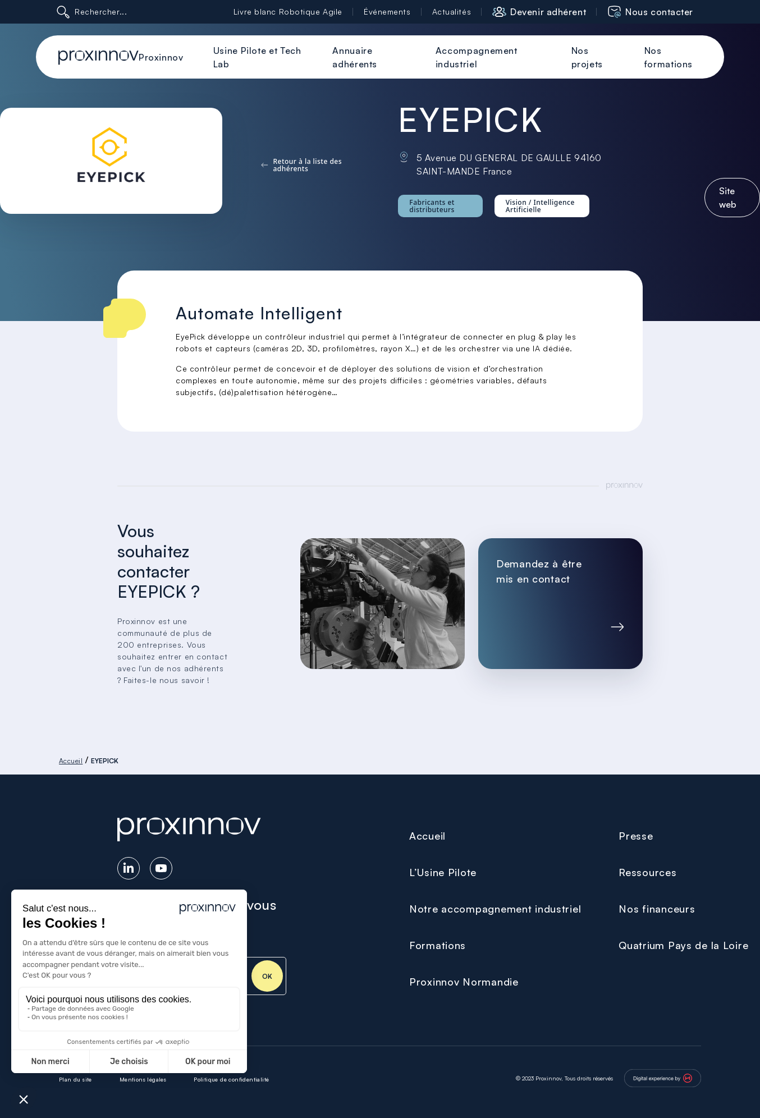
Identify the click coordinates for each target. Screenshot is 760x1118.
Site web (727, 197)
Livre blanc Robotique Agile (288, 11)
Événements (387, 11)
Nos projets (587, 57)
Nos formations (668, 57)
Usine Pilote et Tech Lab (257, 57)
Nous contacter (659, 11)
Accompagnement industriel (477, 57)
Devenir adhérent (548, 11)
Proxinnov (161, 57)
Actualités (451, 11)
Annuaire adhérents (354, 57)
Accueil (71, 761)
